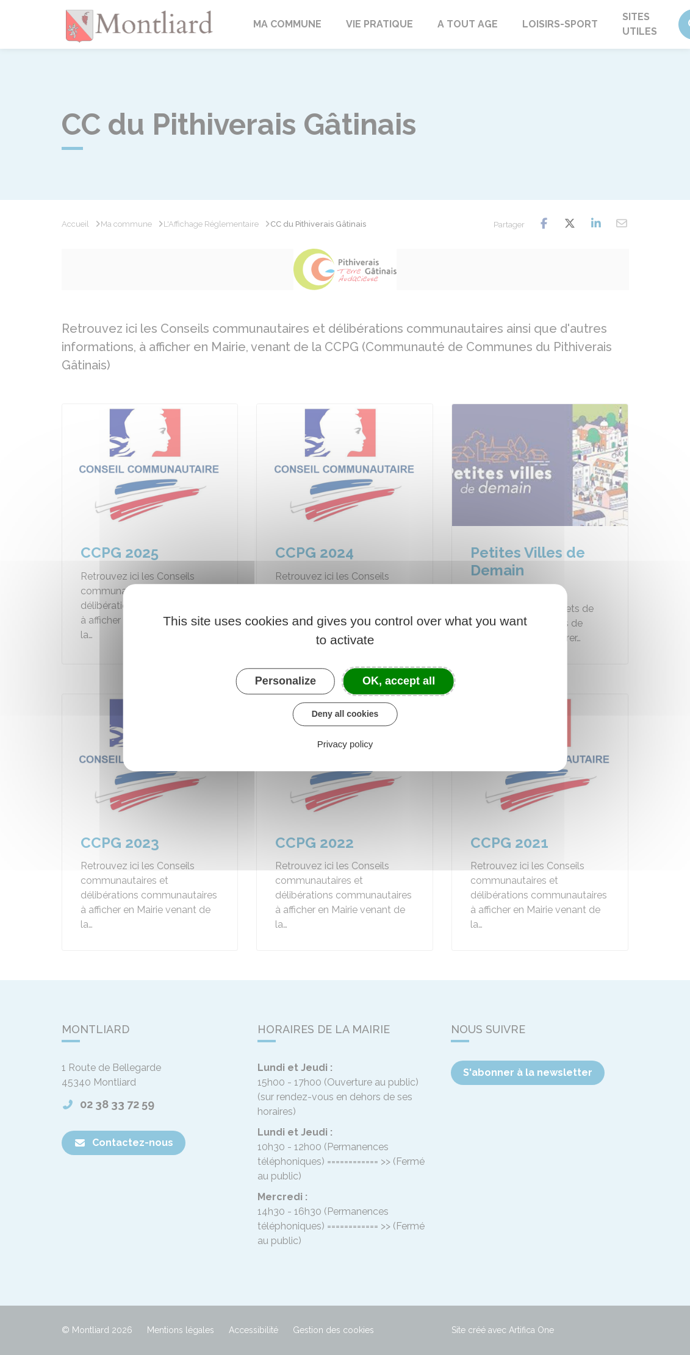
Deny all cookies (345, 714)
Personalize (285, 681)
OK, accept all (398, 681)
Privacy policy (345, 744)
